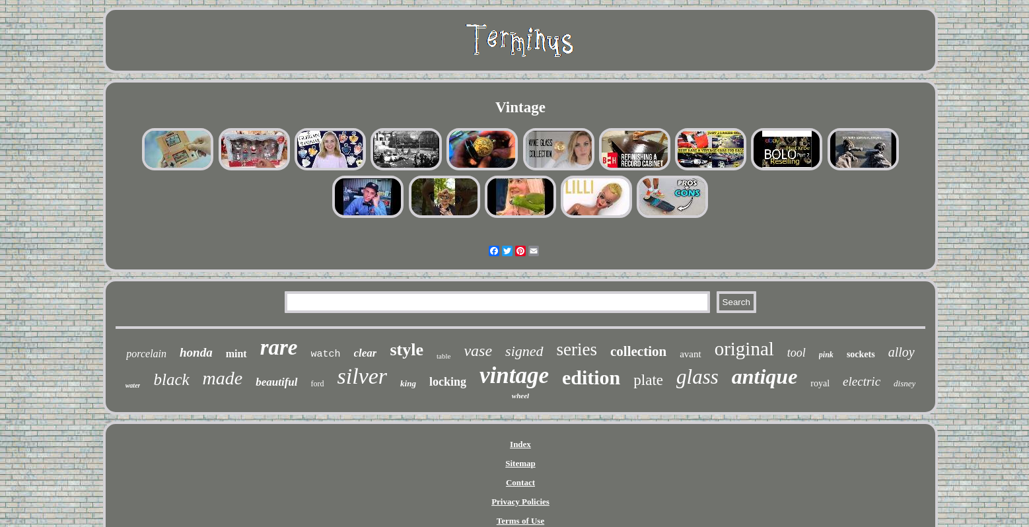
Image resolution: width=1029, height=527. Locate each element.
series (577, 349)
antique (765, 376)
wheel (520, 396)
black (171, 379)
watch (326, 354)
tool (796, 352)
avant (690, 354)
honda (196, 352)
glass (697, 376)
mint (236, 353)
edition (591, 377)
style (406, 349)
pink (826, 354)
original (744, 348)
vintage (514, 375)
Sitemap (520, 463)
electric (861, 381)
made (223, 378)
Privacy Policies (520, 502)
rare (279, 347)
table (443, 356)
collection (638, 351)
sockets (861, 354)
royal (820, 383)
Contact (520, 482)
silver (362, 376)
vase (478, 350)
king (408, 383)
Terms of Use (520, 521)
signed (524, 351)
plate (648, 380)
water (133, 385)
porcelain (146, 353)
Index (520, 444)
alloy (901, 352)
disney (904, 383)
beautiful (276, 382)
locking (447, 381)
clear (365, 353)
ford (317, 383)
